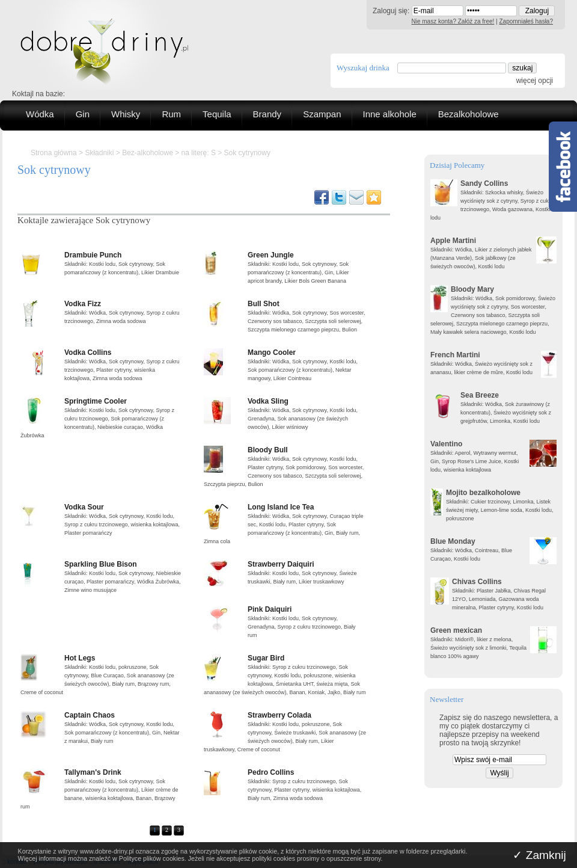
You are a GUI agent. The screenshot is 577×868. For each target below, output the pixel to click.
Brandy (267, 114)
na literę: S (199, 153)
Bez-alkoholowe (147, 153)
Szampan (322, 114)
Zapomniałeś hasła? (526, 21)
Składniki (99, 153)
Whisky (125, 114)
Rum (171, 114)
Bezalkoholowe (468, 114)
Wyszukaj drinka (363, 67)
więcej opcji (534, 80)
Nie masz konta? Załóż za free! (453, 21)
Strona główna (54, 153)
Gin (83, 114)
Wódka (40, 114)
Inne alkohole (390, 114)
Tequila (217, 114)
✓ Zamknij (539, 855)
